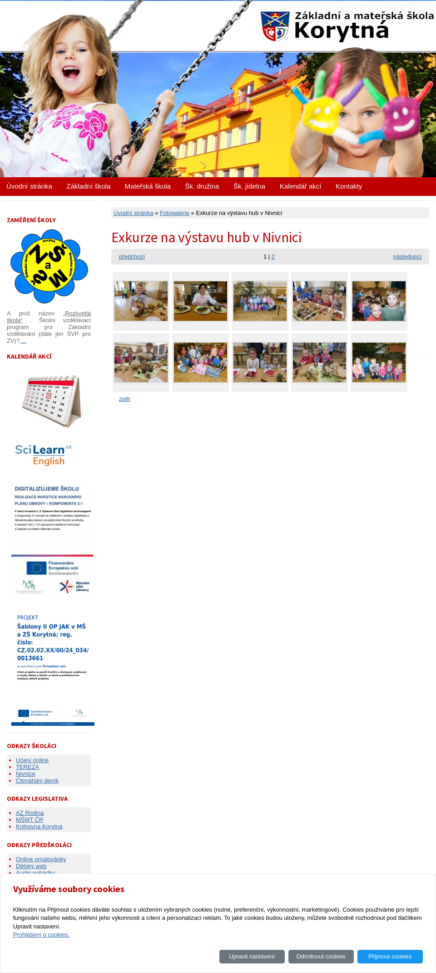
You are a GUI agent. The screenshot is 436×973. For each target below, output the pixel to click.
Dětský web (31, 866)
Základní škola (89, 186)
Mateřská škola (148, 186)
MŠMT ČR (29, 819)
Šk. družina (202, 186)
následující (407, 256)
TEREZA (27, 766)
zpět (124, 398)
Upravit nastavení (252, 956)
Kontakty (349, 186)
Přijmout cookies (389, 956)
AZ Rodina (30, 812)
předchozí (132, 256)
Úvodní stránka (29, 186)
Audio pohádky (35, 872)
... (23, 340)
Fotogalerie (174, 213)
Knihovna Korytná (39, 826)
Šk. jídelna (249, 186)
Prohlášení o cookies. (41, 934)
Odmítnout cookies (320, 956)
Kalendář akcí (301, 186)
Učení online (32, 760)
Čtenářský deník (37, 780)
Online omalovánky (41, 859)
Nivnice (25, 773)
